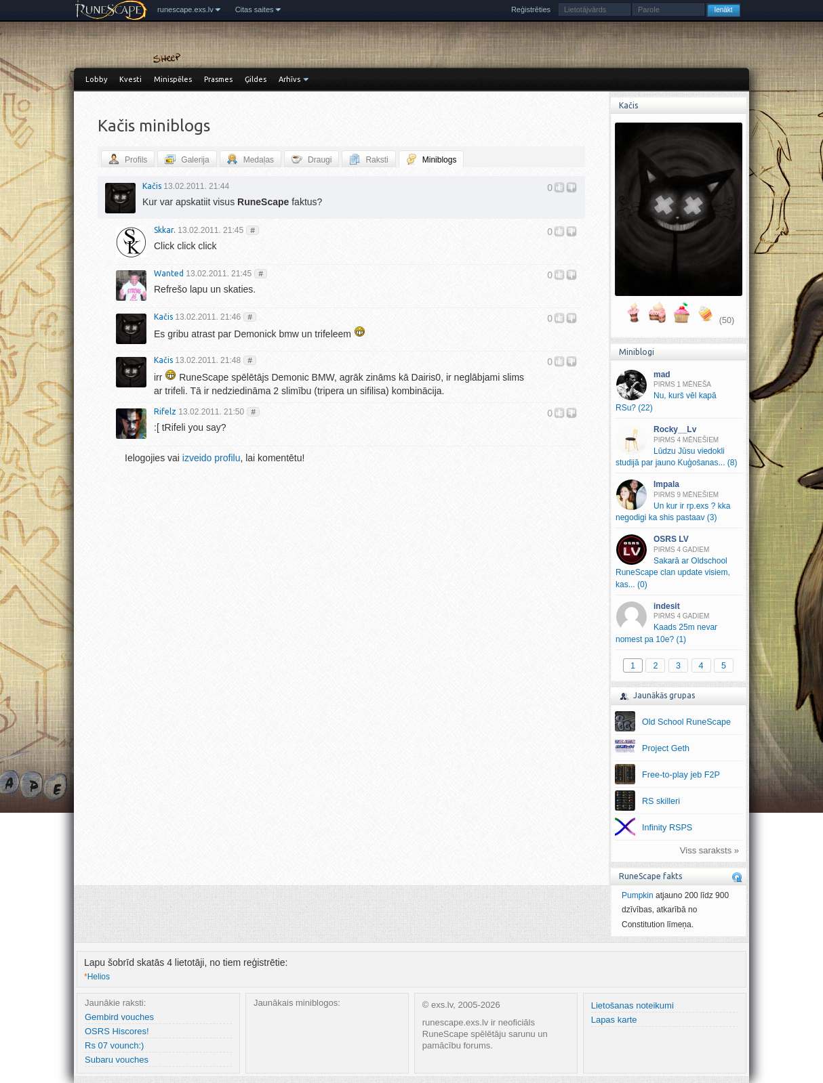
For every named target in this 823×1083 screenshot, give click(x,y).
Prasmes (218, 79)
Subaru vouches (116, 1060)
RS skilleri (661, 801)
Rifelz (165, 411)
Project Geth (665, 748)
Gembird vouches (119, 1017)
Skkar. (165, 230)
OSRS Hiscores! (117, 1031)
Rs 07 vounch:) (114, 1045)
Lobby (96, 79)
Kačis (151, 186)
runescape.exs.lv (185, 9)
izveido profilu (211, 457)
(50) (726, 320)
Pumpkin (638, 895)
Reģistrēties (530, 9)
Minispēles (173, 79)
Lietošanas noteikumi (632, 1005)
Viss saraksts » (709, 850)
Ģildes (255, 79)
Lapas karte (614, 1020)
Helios (97, 976)
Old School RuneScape (686, 722)
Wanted (169, 273)
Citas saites (254, 9)
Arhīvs (289, 79)
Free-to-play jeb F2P (681, 775)
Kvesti (130, 79)
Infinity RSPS (667, 827)
